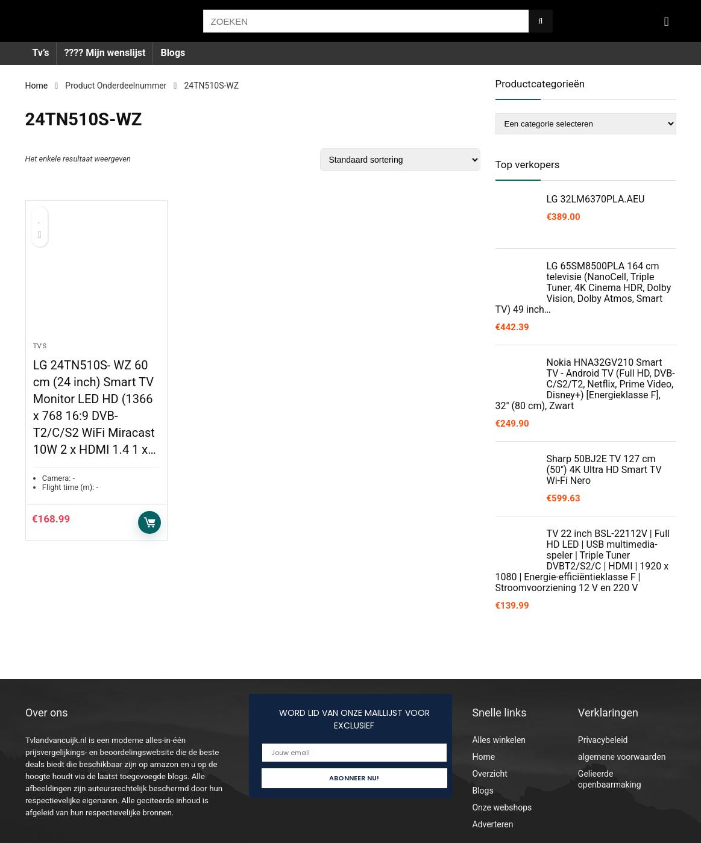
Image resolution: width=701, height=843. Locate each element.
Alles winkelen (499, 740)
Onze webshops (502, 807)
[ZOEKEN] (540, 21)
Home (36, 85)
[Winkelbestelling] (400, 159)
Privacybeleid (603, 740)
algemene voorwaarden (622, 757)
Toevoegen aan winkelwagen (149, 522)
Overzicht (489, 774)
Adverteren (492, 824)
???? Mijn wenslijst (104, 52)
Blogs (172, 52)
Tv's (39, 346)
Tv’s (41, 52)
